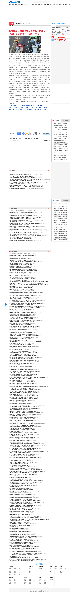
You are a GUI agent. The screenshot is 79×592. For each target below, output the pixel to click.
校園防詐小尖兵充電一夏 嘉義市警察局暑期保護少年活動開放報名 (25, 261)
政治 (16, 4)
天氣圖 (61, 574)
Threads (16, 66)
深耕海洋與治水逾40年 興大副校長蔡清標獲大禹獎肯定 (65, 205)
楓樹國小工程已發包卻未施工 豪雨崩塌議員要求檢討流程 (22, 533)
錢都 (26, 138)
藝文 (45, 580)
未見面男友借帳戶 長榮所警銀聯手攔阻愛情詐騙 (20, 514)
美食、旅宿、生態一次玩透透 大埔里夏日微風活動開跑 (22, 318)
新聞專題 (41, 566)
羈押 (20, 138)
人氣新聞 (55, 120)
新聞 (10, 25)
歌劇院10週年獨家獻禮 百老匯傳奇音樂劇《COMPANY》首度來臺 (25, 217)
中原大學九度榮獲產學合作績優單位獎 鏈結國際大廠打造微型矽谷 (25, 392)
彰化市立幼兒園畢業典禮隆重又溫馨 (61, 235)
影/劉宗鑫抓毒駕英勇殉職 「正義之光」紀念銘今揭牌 (22, 185)
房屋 (32, 138)
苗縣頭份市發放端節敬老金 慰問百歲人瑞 (19, 545)
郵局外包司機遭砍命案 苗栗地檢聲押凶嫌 (19, 258)
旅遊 (57, 4)
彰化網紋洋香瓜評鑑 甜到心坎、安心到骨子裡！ (64, 229)
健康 (39, 4)
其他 (19, 580)
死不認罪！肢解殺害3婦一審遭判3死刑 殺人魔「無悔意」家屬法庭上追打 (26, 186)
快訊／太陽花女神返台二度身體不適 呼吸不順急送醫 (22, 383)
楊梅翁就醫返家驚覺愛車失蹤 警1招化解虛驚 (20, 550)
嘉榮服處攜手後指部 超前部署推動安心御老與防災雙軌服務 (66, 226)
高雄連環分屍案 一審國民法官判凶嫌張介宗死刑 (21, 378)
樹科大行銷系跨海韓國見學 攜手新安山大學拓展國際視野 (23, 385)
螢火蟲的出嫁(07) (14, 556)
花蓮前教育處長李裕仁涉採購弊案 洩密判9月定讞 (21, 499)
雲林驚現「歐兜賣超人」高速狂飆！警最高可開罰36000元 (23, 437)
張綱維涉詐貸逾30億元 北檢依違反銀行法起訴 (20, 496)
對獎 (56, 566)
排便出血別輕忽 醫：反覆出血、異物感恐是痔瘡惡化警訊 (23, 369)
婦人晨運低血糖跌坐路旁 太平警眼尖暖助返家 (20, 534)
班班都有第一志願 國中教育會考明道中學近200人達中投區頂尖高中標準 (26, 402)
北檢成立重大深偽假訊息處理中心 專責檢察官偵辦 (21, 494)
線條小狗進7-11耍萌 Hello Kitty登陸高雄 (62, 148)
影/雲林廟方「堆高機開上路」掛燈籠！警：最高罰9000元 (22, 397)
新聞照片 (26, 577)
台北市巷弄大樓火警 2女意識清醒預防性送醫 (20, 486)
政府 (66, 4)
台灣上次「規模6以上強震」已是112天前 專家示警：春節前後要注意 (28, 107)
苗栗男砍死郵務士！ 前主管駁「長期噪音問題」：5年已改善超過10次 (25, 502)
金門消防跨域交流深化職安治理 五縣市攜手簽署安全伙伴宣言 (24, 210)
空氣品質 (58, 25)
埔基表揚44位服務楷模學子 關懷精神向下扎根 (20, 323)
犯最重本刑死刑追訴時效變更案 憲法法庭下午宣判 (21, 483)
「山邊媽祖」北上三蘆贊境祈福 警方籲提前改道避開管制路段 (24, 551)
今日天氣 (53, 25)
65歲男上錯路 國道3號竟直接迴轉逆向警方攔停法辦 (22, 368)
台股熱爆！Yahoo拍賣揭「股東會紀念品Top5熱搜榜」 (22, 260)
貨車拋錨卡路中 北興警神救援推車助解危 (19, 531)
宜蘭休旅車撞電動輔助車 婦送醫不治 (18, 257)
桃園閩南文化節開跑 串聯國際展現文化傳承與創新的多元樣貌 (24, 326)
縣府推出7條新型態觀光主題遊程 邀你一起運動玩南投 (22, 474)
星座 (36, 4)
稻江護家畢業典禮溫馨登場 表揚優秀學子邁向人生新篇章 (23, 253)
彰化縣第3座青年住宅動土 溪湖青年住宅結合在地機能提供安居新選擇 (25, 235)
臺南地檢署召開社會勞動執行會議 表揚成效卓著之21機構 (65, 231)
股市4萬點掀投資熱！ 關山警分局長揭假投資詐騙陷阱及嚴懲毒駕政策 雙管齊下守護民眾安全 (30, 231)
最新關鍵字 (52, 579)
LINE (37, 138)
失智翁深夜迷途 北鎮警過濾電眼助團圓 (19, 530)
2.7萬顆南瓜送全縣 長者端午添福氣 (18, 275)
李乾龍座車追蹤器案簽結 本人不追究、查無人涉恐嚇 (22, 269)
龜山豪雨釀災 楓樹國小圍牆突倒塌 (17, 528)
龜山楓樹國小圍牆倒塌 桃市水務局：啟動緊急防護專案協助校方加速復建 (26, 412)
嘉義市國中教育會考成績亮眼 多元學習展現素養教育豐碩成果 (24, 442)
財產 (17, 138)
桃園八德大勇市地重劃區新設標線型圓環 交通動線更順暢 (22, 542)
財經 (22, 4)
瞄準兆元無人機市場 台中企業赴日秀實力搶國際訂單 (65, 212)
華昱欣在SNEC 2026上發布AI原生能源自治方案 (64, 123)
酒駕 (14, 138)
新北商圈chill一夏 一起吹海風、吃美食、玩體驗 (21, 176)
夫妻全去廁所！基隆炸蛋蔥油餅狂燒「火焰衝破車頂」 (22, 537)
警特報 (66, 568)
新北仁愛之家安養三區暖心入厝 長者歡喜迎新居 (21, 180)
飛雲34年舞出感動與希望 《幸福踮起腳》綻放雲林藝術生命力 (23, 415)
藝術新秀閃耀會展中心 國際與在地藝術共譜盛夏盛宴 (22, 358)
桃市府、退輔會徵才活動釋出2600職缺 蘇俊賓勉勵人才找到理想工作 (25, 443)
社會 (19, 4)
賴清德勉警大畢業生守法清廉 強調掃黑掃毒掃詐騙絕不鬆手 (23, 360)
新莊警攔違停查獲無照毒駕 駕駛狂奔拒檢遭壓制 (21, 506)
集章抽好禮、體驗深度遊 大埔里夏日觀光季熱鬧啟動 (22, 317)
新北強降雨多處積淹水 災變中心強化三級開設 (63, 131)
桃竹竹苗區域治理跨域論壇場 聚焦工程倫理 (19, 459)
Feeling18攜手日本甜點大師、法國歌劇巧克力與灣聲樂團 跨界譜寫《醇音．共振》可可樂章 (30, 559)
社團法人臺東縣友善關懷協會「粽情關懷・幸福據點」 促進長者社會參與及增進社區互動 (29, 377)
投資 (40, 582)
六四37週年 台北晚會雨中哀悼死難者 (61, 150)
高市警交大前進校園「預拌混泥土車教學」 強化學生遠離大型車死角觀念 (26, 469)
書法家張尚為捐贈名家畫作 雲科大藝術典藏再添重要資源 (23, 406)
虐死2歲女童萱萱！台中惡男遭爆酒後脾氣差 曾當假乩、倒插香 (24, 482)
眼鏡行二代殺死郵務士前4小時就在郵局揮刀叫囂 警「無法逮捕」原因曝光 (26, 516)
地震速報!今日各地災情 (59, 37)
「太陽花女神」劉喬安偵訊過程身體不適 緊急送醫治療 (22, 425)
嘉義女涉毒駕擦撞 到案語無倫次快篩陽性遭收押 (21, 264)
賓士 (34, 138)
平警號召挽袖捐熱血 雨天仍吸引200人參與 (19, 460)
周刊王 (21, 28)
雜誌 (60, 4)
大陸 (69, 4)
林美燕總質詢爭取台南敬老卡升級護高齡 (19, 463)
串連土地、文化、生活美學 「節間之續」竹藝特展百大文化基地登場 (25, 307)
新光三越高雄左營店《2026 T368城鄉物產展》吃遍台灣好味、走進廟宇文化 (27, 560)
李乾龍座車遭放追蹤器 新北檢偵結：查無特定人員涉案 (22, 429)
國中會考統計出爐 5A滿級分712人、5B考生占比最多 (22, 485)
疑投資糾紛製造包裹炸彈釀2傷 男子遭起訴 (19, 365)
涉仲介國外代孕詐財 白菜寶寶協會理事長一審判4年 (21, 366)
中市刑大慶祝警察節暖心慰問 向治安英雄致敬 (20, 380)
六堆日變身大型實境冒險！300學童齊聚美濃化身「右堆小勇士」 (24, 409)
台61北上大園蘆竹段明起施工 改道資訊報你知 (20, 452)
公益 (45, 582)
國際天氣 (61, 572)
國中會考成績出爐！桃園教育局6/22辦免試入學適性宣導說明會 (24, 540)
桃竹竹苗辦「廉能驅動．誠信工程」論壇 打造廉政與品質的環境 (24, 457)
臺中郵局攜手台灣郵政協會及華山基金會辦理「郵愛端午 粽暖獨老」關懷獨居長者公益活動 (30, 284)
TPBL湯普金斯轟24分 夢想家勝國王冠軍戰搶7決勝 (64, 125)
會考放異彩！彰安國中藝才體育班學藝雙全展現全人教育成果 (23, 497)
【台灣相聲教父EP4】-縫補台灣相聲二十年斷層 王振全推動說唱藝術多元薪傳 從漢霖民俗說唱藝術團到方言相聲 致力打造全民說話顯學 (39, 451)
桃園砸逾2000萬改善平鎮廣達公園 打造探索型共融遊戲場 (22, 468)
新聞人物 (31, 566)
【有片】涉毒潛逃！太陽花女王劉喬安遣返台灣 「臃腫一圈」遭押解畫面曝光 (27, 553)
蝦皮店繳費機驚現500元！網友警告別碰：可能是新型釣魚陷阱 (23, 340)
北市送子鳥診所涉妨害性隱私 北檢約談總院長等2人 (65, 237)
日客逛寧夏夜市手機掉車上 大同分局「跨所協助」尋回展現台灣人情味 (26, 471)
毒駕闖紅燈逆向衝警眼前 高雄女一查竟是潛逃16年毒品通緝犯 (24, 505)
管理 (40, 583)
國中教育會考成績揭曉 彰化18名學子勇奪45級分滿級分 (22, 280)
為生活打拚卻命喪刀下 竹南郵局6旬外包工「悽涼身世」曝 (23, 508)
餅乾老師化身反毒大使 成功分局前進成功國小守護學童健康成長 (24, 223)
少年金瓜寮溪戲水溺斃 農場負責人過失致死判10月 (21, 375)
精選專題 (40, 568)
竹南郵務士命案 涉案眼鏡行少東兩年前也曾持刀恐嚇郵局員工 (24, 398)
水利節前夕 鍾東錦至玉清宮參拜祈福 (18, 476)
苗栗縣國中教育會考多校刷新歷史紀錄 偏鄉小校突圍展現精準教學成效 (26, 303)
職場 (30, 4)
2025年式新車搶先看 (60, 40)
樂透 (56, 568)
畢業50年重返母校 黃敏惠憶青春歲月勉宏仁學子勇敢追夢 (23, 391)
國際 (27, 4)
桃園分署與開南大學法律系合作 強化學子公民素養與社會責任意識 (24, 546)
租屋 (29, 138)
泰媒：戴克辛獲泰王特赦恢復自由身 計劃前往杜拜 (64, 146)
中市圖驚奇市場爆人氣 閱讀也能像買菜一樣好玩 (21, 388)
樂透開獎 (67, 25)
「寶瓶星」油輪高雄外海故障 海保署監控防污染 (20, 354)
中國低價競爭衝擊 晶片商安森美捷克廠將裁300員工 (65, 127)
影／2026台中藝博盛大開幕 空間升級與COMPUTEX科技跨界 (24, 374)
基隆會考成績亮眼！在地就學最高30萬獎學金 (20, 311)
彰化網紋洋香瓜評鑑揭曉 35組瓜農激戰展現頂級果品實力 (23, 355)
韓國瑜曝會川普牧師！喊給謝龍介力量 (23, 23)
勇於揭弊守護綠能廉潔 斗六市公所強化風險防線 (21, 509)
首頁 (10, 4)
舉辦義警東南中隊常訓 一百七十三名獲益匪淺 (20, 520)
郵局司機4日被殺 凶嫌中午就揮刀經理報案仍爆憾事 (65, 216)
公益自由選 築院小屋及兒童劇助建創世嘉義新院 (21, 400)
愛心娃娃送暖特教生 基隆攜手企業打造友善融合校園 (22, 314)
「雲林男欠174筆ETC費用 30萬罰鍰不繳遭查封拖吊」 (22, 503)
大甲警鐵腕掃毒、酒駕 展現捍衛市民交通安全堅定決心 (22, 449)
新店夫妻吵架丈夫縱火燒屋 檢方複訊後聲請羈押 (21, 428)
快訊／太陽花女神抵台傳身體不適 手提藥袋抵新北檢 (22, 440)
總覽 (40, 579)
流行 (19, 574)
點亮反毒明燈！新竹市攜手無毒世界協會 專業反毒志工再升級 (24, 408)
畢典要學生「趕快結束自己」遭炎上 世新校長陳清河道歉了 (23, 411)
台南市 (23, 138)
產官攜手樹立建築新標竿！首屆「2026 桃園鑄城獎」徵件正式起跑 (24, 536)
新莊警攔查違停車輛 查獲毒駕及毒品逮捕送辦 (20, 315)
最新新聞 (55, 200)
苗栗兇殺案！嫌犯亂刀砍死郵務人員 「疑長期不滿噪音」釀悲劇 (24, 557)
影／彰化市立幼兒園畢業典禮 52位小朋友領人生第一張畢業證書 (24, 357)
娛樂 (42, 4)
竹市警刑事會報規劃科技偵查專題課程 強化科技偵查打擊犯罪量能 (25, 513)
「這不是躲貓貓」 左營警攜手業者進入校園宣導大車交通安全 (23, 554)
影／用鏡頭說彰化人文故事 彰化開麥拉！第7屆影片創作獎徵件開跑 (25, 371)
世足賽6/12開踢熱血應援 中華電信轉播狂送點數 (64, 132)
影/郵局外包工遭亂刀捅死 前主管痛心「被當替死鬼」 (22, 543)
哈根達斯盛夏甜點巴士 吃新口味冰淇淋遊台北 (63, 138)
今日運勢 (58, 23)
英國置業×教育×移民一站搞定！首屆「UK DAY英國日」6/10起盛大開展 (25, 445)
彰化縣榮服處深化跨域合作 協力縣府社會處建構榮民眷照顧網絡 (24, 500)
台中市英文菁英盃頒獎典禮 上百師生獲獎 (62, 220)
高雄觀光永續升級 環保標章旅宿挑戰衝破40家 (20, 403)
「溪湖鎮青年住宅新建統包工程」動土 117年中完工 (21, 304)
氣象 (61, 566)
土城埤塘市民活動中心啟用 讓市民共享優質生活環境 (22, 177)
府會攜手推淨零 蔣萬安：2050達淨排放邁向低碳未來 (22, 255)
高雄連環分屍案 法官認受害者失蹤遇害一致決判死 (21, 274)
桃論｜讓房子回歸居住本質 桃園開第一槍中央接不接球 (22, 462)
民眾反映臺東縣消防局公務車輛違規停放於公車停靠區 (22, 278)
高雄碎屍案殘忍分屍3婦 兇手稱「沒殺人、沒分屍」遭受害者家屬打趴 (25, 283)
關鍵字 (51, 577)
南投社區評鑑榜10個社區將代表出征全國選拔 (63, 206)
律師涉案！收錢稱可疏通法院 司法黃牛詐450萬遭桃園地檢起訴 (24, 517)
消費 (54, 4)
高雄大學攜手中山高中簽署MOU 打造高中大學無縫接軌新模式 (24, 432)
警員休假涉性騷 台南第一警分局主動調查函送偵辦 (21, 363)
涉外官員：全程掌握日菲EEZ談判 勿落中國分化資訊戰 (65, 134)
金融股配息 (63, 23)
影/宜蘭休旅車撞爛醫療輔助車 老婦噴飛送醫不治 (21, 422)
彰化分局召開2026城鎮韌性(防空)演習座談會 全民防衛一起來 (24, 395)
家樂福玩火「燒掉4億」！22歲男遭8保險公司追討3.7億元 (22, 434)
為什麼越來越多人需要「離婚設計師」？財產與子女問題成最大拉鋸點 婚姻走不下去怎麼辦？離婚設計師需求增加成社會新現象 (38, 519)
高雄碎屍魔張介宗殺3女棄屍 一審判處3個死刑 (20, 394)
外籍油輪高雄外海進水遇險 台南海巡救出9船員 (20, 479)
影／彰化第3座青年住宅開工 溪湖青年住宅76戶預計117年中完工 (24, 361)
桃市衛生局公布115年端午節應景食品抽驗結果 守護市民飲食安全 (24, 183)
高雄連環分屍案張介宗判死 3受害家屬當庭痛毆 (20, 267)
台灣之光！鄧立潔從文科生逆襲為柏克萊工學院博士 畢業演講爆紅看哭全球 (27, 423)
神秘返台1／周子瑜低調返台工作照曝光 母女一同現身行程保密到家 (28, 109)
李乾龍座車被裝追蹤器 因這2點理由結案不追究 (20, 431)
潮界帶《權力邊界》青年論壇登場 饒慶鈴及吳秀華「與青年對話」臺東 (25, 405)
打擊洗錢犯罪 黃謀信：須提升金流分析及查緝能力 (21, 272)
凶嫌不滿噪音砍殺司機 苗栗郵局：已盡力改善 (20, 477)
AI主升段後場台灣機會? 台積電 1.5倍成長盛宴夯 (20, 511)
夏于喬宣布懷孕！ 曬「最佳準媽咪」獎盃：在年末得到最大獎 (26, 105)
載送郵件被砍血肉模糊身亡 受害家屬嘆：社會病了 (21, 489)
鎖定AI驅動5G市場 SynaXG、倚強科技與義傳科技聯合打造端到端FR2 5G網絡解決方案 (29, 386)
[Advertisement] (30, 152)
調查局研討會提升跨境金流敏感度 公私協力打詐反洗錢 (22, 334)
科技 (25, 4)
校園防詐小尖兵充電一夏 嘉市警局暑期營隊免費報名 (22, 420)
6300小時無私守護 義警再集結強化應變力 (19, 488)
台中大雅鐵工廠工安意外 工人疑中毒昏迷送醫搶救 (21, 439)
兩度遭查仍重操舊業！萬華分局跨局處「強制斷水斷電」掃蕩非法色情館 (26, 472)
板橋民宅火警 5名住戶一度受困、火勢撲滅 (19, 526)
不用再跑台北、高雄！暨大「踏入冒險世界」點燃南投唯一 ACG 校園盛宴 (26, 418)
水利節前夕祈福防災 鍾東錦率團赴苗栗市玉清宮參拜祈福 (23, 188)
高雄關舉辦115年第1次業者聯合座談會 (18, 435)
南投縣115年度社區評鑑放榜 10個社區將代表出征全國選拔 (23, 466)
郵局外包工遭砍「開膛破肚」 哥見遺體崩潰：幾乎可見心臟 (23, 523)
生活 (48, 4)
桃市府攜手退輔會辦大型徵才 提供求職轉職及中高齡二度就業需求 (25, 448)
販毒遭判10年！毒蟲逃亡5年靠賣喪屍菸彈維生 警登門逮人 (23, 491)
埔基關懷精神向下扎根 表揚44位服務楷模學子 (21, 324)
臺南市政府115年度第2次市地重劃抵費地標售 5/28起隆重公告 (23, 414)
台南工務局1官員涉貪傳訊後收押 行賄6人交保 (20, 372)
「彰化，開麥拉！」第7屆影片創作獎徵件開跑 (63, 224)
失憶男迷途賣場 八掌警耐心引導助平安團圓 (20, 525)
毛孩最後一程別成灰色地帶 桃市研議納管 (19, 539)
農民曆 (53, 23)
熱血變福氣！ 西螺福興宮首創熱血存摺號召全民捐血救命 (23, 381)
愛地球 (45, 583)
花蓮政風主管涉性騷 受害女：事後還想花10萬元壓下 (64, 208)
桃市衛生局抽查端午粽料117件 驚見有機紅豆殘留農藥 (22, 548)
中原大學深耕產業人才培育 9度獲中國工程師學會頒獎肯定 (23, 455)
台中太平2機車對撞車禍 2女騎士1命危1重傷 (20, 465)
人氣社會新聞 (65, 120)
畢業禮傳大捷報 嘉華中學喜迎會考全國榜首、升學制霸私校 (66, 222)
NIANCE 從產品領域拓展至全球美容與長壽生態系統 (64, 129)
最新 (10, 568)
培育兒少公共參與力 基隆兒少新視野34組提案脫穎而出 (22, 417)
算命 (50, 568)
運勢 (33, 4)
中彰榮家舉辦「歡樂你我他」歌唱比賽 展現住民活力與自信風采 (24, 389)
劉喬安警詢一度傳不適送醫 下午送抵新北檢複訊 (21, 266)
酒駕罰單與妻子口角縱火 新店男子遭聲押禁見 (20, 492)
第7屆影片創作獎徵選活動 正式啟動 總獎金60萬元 (21, 309)
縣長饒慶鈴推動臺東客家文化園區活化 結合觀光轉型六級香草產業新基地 (26, 306)
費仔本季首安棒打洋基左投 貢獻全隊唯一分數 (63, 154)
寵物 (19, 568)
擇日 (50, 571)
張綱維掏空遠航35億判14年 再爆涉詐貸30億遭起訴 (21, 446)
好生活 (45, 579)
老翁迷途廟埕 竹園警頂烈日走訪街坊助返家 (20, 522)
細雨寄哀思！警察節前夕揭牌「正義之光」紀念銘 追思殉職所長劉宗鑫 (26, 179)
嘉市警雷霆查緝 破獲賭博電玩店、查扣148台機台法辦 (65, 214)
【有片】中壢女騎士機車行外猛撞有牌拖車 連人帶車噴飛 (22, 454)
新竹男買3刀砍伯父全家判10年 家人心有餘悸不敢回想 (22, 338)
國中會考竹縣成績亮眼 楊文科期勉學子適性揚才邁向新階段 (23, 270)
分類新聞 (11, 566)
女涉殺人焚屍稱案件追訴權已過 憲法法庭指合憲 (21, 263)
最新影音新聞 (65, 200)
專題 (13, 4)
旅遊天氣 (61, 571)
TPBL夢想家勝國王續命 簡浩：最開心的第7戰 (63, 140)
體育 (45, 4)
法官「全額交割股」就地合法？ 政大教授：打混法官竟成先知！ (24, 182)
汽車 (63, 4)
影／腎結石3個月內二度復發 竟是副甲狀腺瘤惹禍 (64, 159)
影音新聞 (11, 577)
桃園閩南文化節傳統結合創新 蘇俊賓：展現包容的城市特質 (23, 328)
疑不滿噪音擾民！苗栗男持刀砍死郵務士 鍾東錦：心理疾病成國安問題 (26, 480)
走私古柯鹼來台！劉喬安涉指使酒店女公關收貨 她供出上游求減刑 (25, 426)
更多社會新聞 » (47, 140)
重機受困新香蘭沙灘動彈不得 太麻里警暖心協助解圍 (64, 239)
